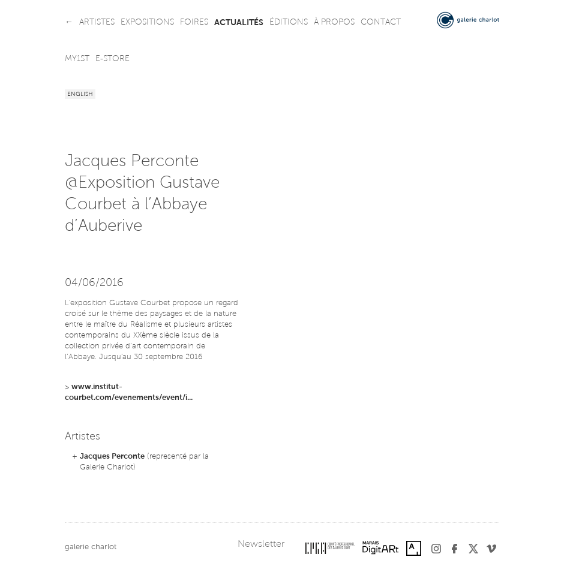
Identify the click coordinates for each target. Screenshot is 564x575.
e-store (112, 59)
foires (194, 23)
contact (381, 23)
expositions (147, 23)
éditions (288, 23)
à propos (334, 23)
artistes (97, 23)
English (80, 95)
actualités (238, 23)
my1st (77, 59)
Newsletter (261, 544)
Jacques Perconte (112, 456)
